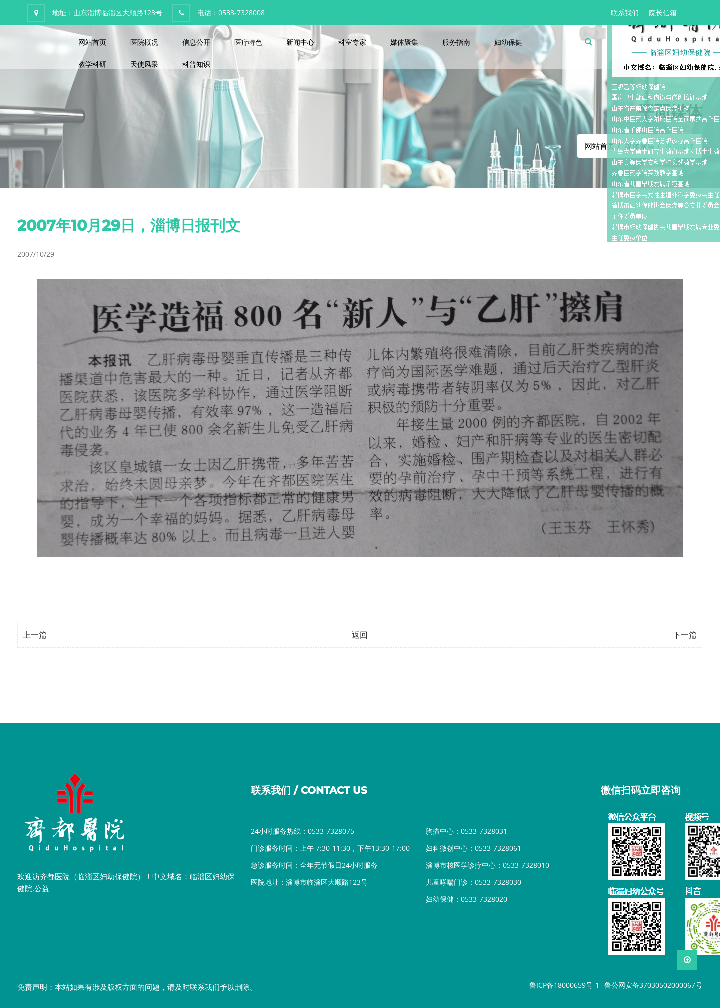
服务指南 (456, 42)
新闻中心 (300, 42)
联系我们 (625, 12)
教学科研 (92, 64)
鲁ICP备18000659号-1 (565, 985)
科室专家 (352, 42)
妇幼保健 (508, 42)
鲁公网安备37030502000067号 (653, 985)
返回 (360, 634)
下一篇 (685, 634)
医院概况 (144, 42)
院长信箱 (663, 12)
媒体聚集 (404, 42)
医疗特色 (248, 42)
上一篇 (35, 634)
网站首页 (92, 42)
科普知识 (196, 64)
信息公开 (196, 42)
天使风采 (144, 64)
